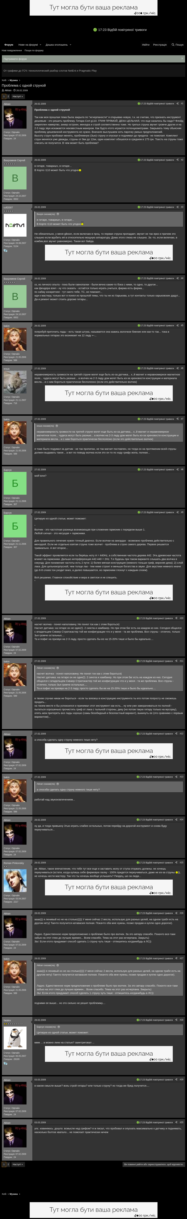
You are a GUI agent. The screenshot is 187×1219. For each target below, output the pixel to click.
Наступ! (17, 96)
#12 (181, 733)
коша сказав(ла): (45, 426)
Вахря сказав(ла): (46, 214)
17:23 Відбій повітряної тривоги (122, 30)
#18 (181, 1020)
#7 (182, 419)
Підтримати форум (15, 58)
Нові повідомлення (12, 50)
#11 (181, 661)
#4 (182, 278)
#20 (181, 1122)
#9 (182, 512)
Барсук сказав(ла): (46, 1027)
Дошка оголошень (57, 44)
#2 (182, 160)
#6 (182, 368)
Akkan (8, 90)
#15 (181, 862)
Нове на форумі (28, 44)
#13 (181, 777)
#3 (182, 207)
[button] (40, 44)
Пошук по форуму (34, 50)
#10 (181, 618)
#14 (181, 819)
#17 (181, 958)
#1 (182, 103)
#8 (182, 469)
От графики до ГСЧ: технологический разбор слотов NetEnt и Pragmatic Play (50, 70)
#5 (182, 325)
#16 (181, 913)
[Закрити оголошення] (181, 59)
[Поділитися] (177, 104)
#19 (181, 1079)
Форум (8, 44)
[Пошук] (177, 44)
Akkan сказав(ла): (46, 668)
